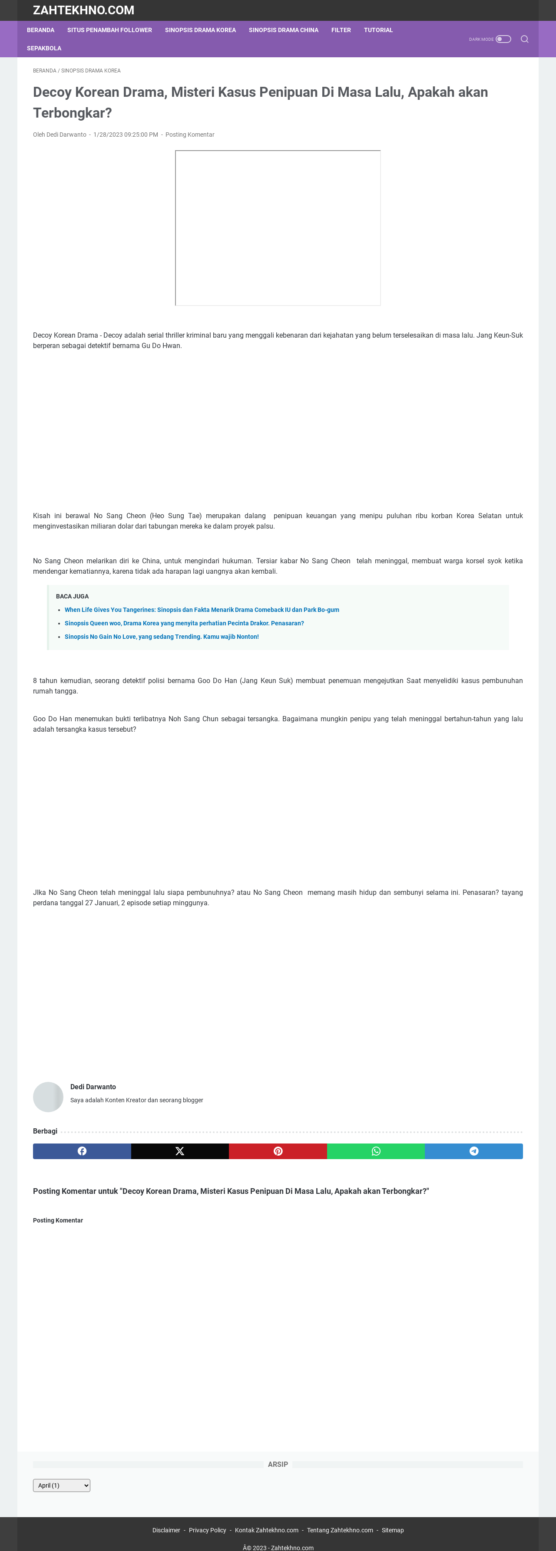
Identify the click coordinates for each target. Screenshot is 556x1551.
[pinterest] (197, 1188)
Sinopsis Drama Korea (206, 29)
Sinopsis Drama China (289, 29)
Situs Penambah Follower (115, 29)
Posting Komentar (190, 140)
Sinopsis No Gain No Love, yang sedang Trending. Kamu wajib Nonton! (162, 663)
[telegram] (328, 1188)
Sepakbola (50, 48)
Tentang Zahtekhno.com (340, 1519)
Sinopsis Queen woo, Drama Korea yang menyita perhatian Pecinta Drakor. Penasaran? (184, 650)
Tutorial (384, 29)
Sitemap (393, 1519)
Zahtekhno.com (84, 10)
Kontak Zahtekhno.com (266, 1519)
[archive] (421, 97)
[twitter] (131, 1188)
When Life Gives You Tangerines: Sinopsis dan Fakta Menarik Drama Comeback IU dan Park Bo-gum (202, 637)
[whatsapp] (263, 1188)
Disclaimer (167, 1519)
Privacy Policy (207, 1519)
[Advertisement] (197, 445)
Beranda (46, 29)
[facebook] (66, 1188)
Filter (347, 29)
